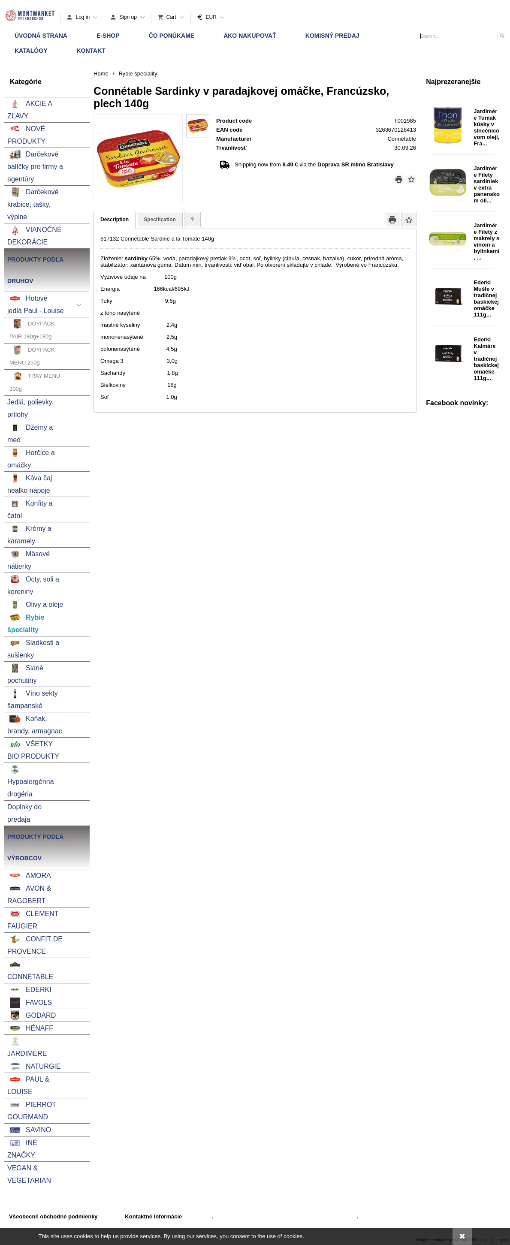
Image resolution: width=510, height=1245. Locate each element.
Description (114, 220)
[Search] (501, 36)
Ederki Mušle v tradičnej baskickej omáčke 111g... (486, 298)
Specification (160, 220)
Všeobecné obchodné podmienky (53, 1216)
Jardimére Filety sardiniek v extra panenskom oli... (487, 184)
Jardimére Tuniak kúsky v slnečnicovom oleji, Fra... (486, 127)
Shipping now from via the (314, 164)
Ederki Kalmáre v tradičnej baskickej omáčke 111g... (486, 358)
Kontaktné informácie (153, 1216)
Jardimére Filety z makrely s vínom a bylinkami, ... (486, 241)
